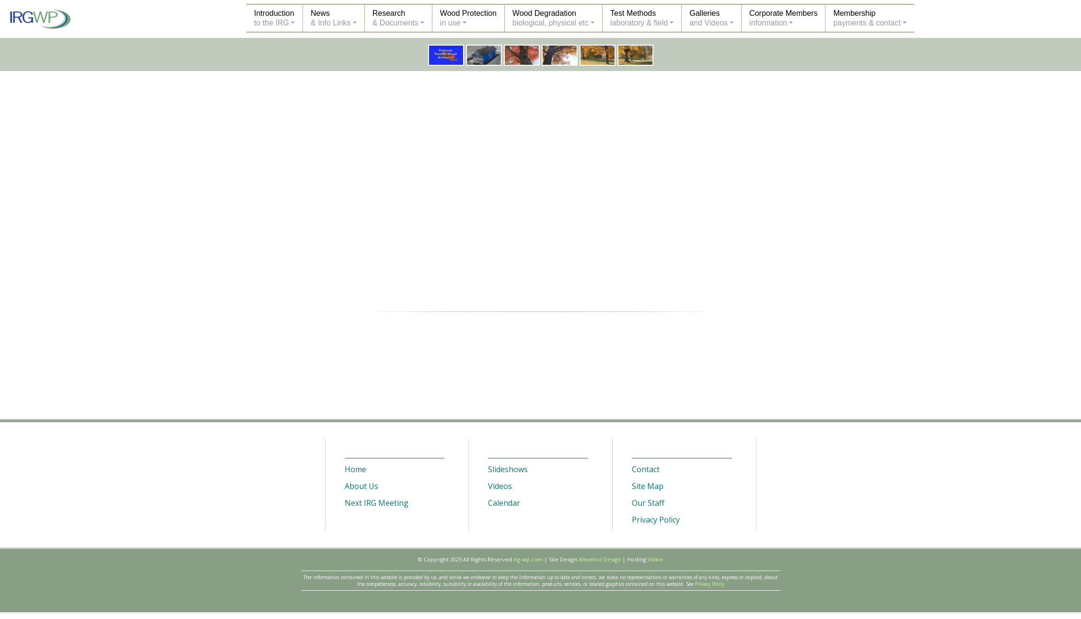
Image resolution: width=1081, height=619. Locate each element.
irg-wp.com (528, 559)
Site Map (647, 486)
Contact (646, 469)
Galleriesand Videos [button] (708, 18)
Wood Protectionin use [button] (468, 18)
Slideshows (508, 469)
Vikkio (655, 559)
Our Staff (648, 503)
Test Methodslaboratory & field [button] (639, 18)
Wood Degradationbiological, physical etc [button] (550, 18)
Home (355, 469)
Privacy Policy (656, 519)
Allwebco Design (600, 559)
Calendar (504, 503)
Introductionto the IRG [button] (274, 18)
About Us (361, 486)
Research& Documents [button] (395, 18)
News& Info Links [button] (331, 18)
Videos (500, 486)
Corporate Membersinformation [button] (783, 18)
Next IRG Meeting (376, 503)
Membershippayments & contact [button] (867, 18)
